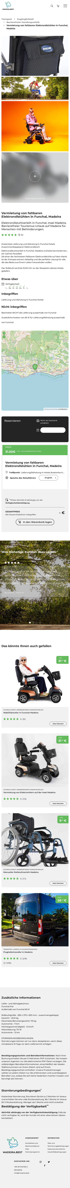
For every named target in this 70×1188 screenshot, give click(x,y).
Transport (6, 19)
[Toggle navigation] (65, 6)
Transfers (7, 949)
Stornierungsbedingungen (57, 1146)
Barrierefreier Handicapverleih (23, 22)
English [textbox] (48, 478)
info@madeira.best (21, 1173)
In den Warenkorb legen (35, 522)
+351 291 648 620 (20, 1167)
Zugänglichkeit (25, 19)
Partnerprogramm (32, 1152)
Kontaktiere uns (31, 1143)
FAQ (27, 1149)
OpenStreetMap (52, 409)
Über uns (51, 1143)
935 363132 (18, 1170)
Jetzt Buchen (58, 724)
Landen (16, 949)
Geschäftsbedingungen (57, 1152)
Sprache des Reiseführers (20, 477)
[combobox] (48, 477)
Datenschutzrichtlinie (56, 1149)
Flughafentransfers (28, 949)
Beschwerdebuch (32, 1146)
